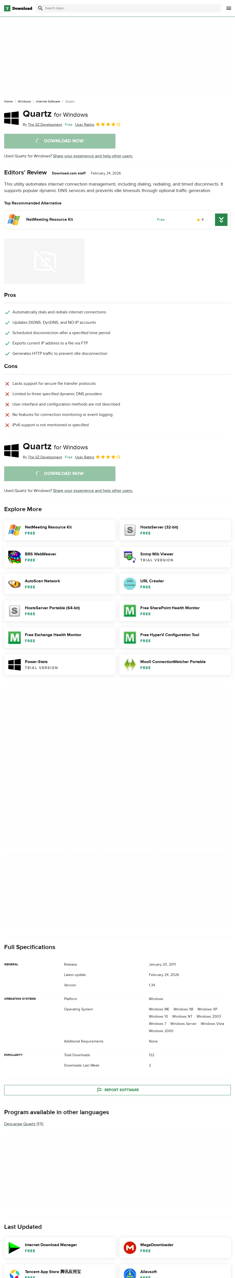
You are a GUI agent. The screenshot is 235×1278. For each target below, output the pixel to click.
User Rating (98, 124)
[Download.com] (18, 8)
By (42, 124)
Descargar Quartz (20, 1124)
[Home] (8, 101)
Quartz (55, 114)
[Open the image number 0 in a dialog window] (44, 261)
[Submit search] (40, 8)
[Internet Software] (48, 101)
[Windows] (24, 101)
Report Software (117, 1090)
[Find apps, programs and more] (128, 8)
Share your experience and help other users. (93, 156)
